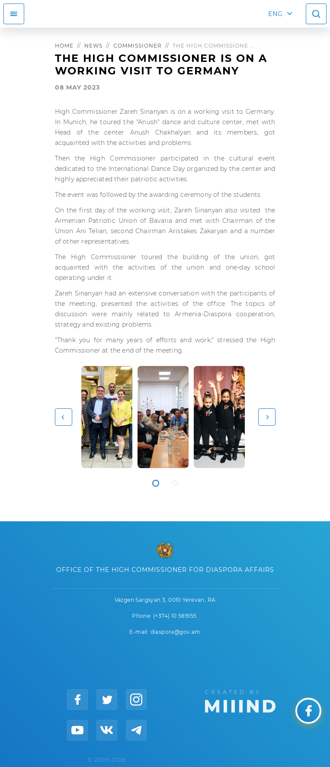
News (93, 45)
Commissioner (137, 45)
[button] (63, 417)
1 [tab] (155, 483)
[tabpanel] (106, 417)
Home (64, 45)
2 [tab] (175, 483)
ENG (275, 14)
